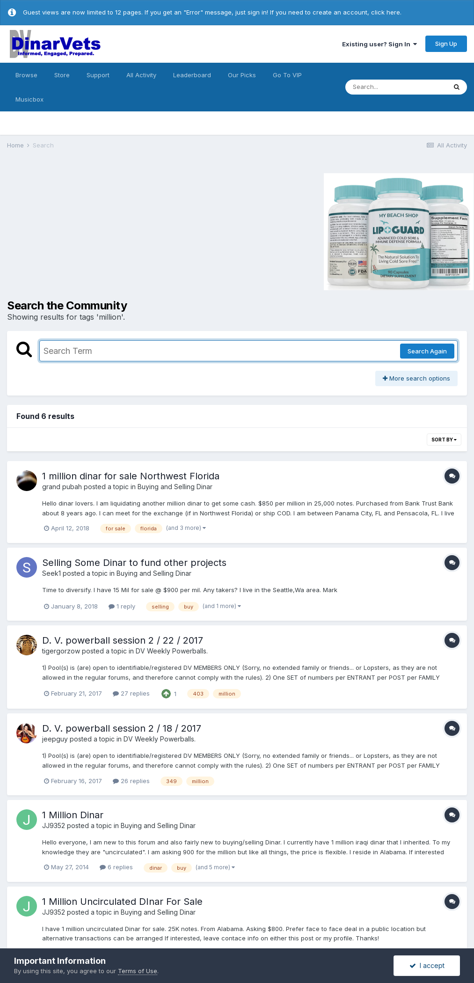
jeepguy (55, 739)
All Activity (141, 75)
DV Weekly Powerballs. (172, 651)
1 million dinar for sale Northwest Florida (130, 476)
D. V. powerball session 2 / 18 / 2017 (121, 728)
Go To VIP (287, 75)
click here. (386, 12)
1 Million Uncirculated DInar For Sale (122, 901)
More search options (416, 378)
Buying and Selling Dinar (175, 487)
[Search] (395, 87)
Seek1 (51, 573)
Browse (26, 75)
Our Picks (242, 75)
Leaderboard (192, 75)
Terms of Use (137, 971)
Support (98, 75)
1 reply (122, 606)
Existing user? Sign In (379, 44)
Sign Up (446, 43)
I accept (427, 965)
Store (62, 75)
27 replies (131, 693)
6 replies (116, 867)
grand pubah (62, 487)
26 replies (131, 781)
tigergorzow (61, 651)
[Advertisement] (86, 230)
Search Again (427, 351)
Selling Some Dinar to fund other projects (134, 562)
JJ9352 (53, 825)
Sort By (444, 439)
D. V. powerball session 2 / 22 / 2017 (122, 640)
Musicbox (29, 99)
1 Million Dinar (72, 815)
